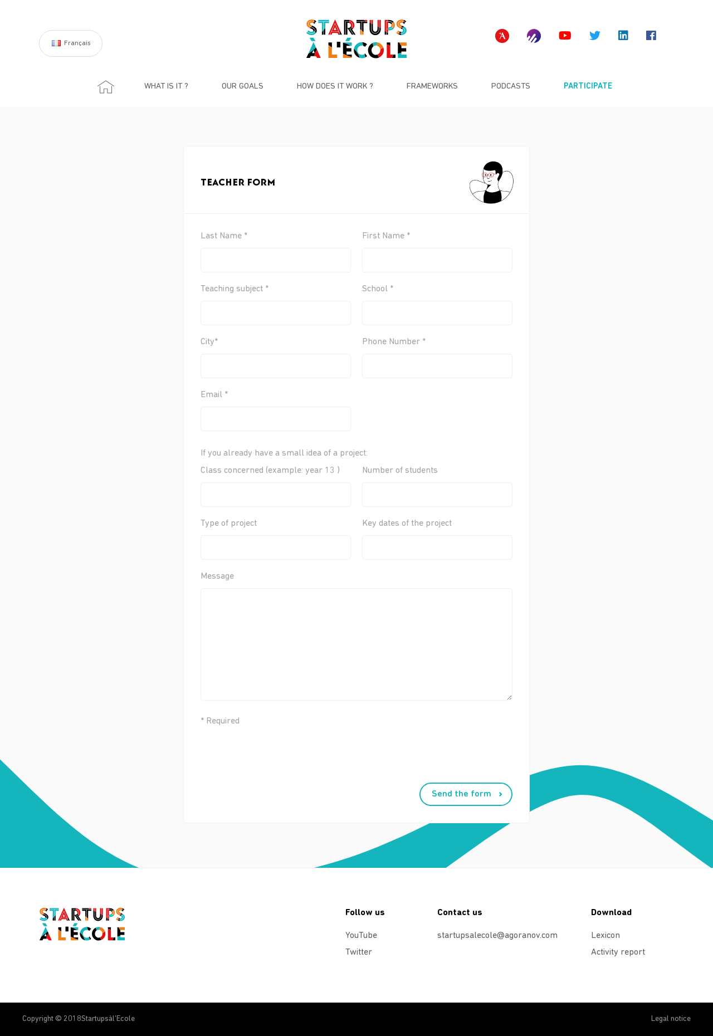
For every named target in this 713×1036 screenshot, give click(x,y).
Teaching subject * (276, 301)
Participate (588, 86)
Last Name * (276, 248)
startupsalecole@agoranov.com (491, 935)
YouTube (361, 935)
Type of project (276, 535)
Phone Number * (437, 354)
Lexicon (605, 935)
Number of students (437, 482)
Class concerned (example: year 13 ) (276, 482)
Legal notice (671, 1019)
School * (437, 301)
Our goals (242, 86)
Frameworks (432, 86)
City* (276, 354)
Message (276, 643)
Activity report (618, 952)
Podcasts (510, 86)
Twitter (358, 952)
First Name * (437, 248)
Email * (276, 406)
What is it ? (166, 86)
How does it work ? (335, 86)
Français (77, 43)
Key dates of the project (437, 535)
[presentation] (279, 761)
